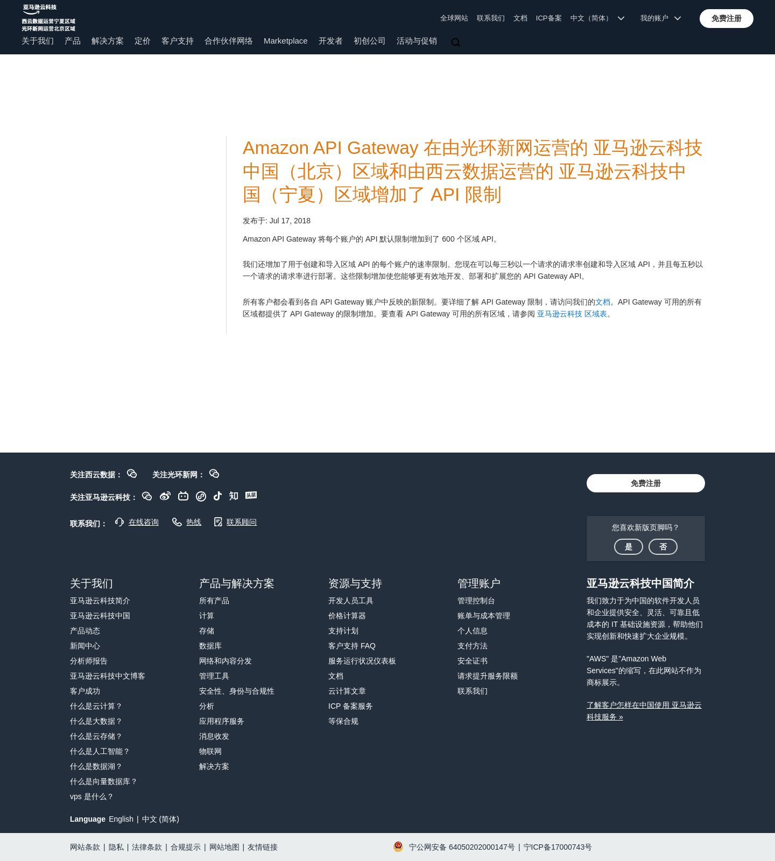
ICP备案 (549, 18)
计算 (206, 615)
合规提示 (186, 847)
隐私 (116, 847)
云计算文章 (347, 691)
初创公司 (370, 40)
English (121, 819)
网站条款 (85, 847)
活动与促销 (417, 40)
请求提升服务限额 (487, 676)
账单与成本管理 (483, 615)
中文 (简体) (160, 819)
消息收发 (214, 736)
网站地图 (224, 847)
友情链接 (263, 847)
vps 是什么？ (92, 796)
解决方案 (107, 40)
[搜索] (457, 43)
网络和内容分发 (225, 661)
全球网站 (454, 18)
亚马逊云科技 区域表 (572, 313)
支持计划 (343, 630)
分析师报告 (89, 661)
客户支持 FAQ (352, 645)
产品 (73, 40)
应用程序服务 (221, 721)
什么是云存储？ (96, 736)
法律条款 (147, 847)
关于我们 (38, 40)
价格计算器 (347, 615)
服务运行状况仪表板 (362, 661)
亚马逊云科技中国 (100, 615)
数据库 (210, 645)
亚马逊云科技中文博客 (107, 676)
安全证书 (472, 661)
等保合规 (343, 721)
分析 (206, 706)
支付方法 (472, 645)
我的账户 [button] (660, 18)
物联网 (210, 751)
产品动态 (85, 630)
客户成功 (85, 691)
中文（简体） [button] (597, 18)
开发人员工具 (351, 600)
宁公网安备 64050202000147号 (462, 847)
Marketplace (286, 40)
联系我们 (491, 18)
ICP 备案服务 (350, 706)
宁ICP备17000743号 (558, 847)
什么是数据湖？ (96, 766)
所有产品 (214, 600)
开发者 (331, 40)
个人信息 (472, 630)
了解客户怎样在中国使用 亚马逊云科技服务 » (644, 711)
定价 (143, 40)
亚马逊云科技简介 (100, 600)
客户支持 (177, 40)
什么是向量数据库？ (104, 781)
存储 (206, 630)
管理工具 (214, 676)
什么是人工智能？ (100, 751)
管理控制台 (476, 600)
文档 (520, 18)
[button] (726, 18)
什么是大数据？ (96, 721)
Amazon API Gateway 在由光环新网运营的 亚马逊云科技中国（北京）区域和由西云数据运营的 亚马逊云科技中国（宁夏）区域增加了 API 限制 (473, 171)
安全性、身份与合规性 (236, 691)
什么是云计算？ (96, 706)
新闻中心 (85, 645)
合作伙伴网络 (229, 40)
